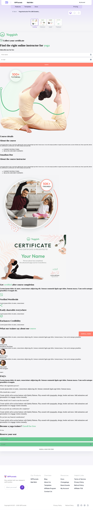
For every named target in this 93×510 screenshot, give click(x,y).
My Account (81, 2)
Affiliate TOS (78, 489)
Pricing (75, 7)
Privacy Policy (79, 482)
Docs (37, 7)
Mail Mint (30, 3)
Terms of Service (80, 479)
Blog (45, 479)
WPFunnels (18, 3)
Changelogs (65, 482)
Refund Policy (79, 485)
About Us (47, 482)
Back (14, 11)
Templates (28, 7)
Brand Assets (65, 485)
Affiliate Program (50, 489)
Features (18, 7)
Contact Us (48, 492)
